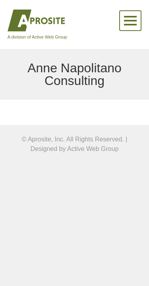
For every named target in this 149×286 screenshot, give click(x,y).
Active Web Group (93, 148)
